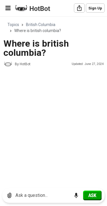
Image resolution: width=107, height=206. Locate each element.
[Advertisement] (53, 127)
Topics (13, 24)
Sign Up (95, 8)
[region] (53, 100)
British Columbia (40, 24)
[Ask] (92, 195)
